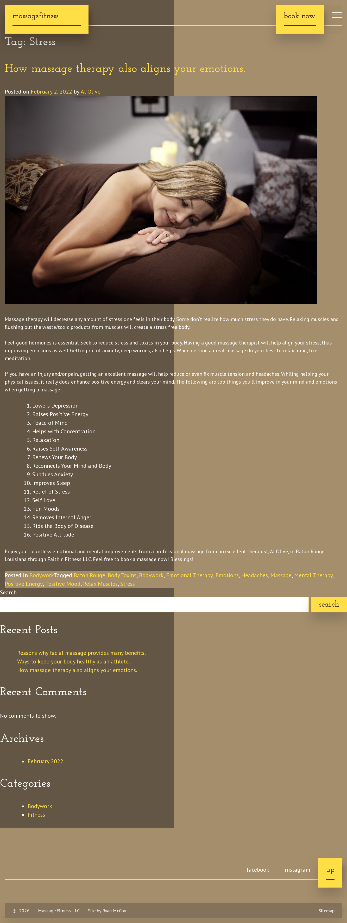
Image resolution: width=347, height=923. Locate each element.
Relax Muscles (101, 583)
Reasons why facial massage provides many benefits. (82, 652)
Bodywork (41, 575)
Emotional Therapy (190, 575)
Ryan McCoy (114, 911)
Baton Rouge (89, 575)
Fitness (36, 814)
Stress (128, 583)
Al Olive (91, 91)
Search (8, 592)
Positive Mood (63, 583)
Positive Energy (24, 583)
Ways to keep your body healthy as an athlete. (74, 661)
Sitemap (327, 911)
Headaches (255, 575)
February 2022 (46, 761)
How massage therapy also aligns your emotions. (125, 69)
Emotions (228, 575)
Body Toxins (122, 575)
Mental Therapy (315, 575)
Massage (283, 575)
